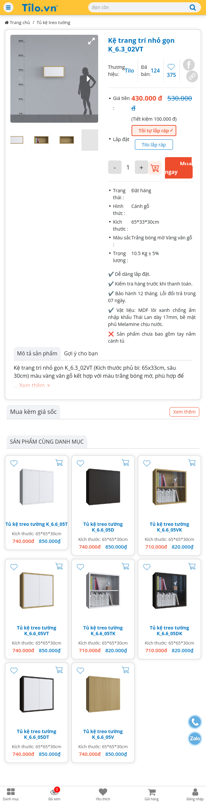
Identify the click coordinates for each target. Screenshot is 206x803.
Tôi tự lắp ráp (154, 130)
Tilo (129, 70)
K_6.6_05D (103, 530)
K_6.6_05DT (36, 737)
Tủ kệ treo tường (53, 22)
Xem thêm (184, 412)
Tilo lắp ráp (154, 144)
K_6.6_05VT (36, 633)
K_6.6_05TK (102, 633)
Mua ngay (178, 168)
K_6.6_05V (103, 737)
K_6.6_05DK (169, 633)
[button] (54, 79)
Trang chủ (17, 22)
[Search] (144, 7)
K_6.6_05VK (169, 530)
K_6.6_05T (57, 524)
